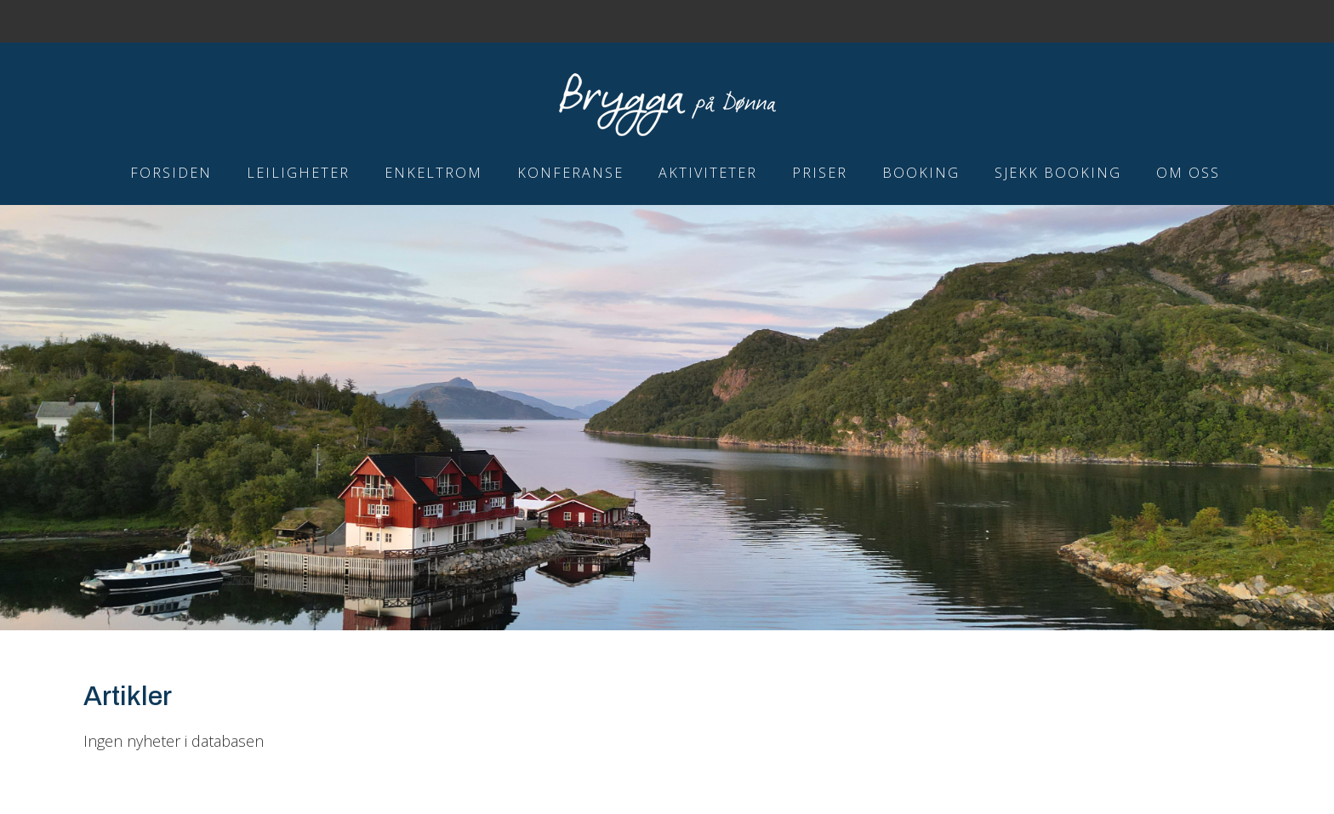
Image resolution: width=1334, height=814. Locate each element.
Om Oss (1188, 172)
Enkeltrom (433, 172)
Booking (921, 172)
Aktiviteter (707, 172)
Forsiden (171, 172)
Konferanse (570, 172)
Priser (819, 172)
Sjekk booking (1058, 172)
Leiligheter (298, 172)
